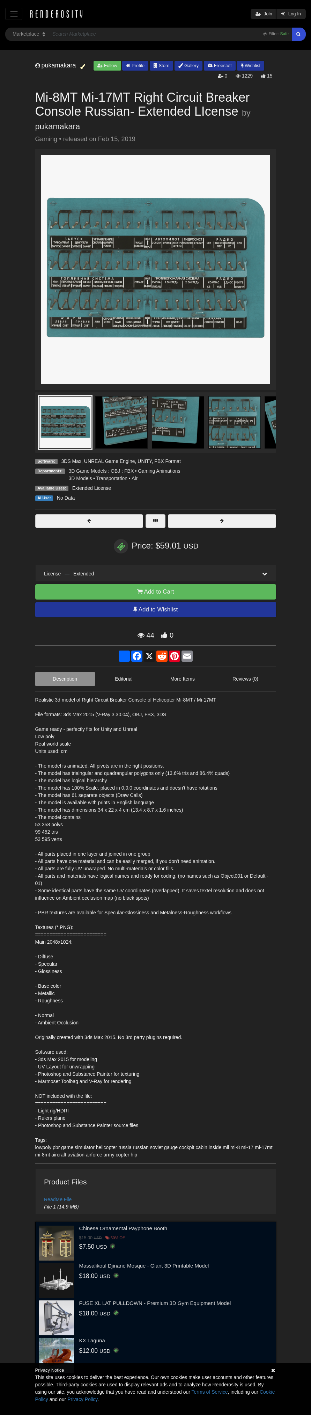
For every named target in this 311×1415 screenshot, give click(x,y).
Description (65, 679)
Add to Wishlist (155, 609)
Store (162, 65)
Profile (135, 65)
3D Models (80, 478)
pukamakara (57, 126)
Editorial (124, 679)
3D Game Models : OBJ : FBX (101, 471)
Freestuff (220, 65)
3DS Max (71, 461)
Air (135, 478)
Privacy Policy (82, 1399)
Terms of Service (210, 1392)
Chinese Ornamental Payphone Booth (123, 1228)
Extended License (91, 488)
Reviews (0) (245, 679)
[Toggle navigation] (13, 14)
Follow (107, 65)
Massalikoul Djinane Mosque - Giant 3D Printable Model (144, 1266)
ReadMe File (58, 1199)
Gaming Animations (159, 471)
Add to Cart (155, 591)
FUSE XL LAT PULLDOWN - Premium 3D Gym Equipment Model (155, 1303)
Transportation (111, 478)
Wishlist (250, 65)
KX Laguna (92, 1340)
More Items (182, 679)
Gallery (188, 65)
